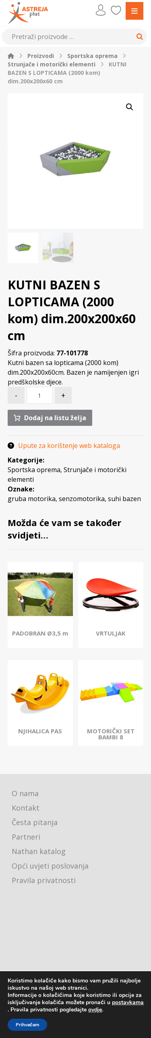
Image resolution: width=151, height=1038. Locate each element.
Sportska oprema (34, 469)
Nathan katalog (39, 851)
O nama (25, 793)
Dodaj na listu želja (55, 417)
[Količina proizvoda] (40, 395)
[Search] (138, 36)
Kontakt (25, 808)
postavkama (128, 1002)
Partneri (26, 837)
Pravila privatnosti (44, 880)
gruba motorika (32, 498)
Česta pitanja (35, 822)
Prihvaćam (27, 1024)
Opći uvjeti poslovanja (50, 866)
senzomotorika (82, 498)
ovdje (95, 1009)
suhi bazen (124, 498)
